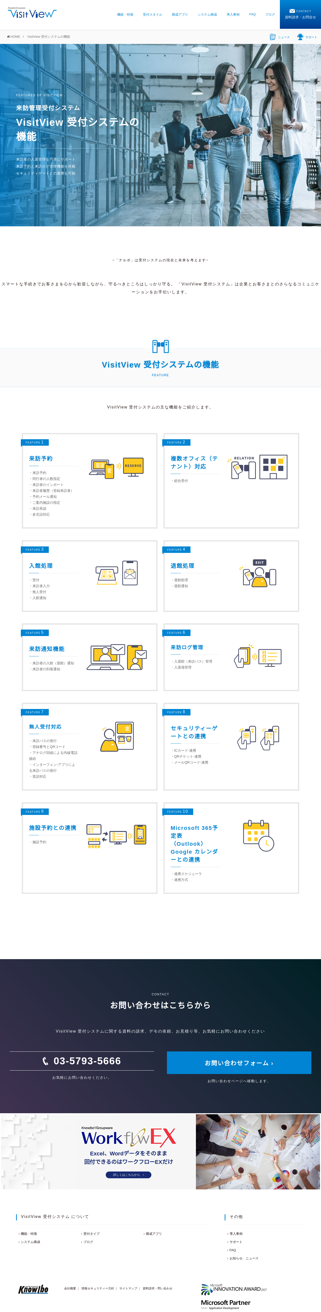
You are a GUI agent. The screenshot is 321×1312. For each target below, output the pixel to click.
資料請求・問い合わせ (157, 1288)
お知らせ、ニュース (244, 1258)
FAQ (252, 14)
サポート (307, 36)
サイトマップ (128, 1288)
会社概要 (70, 1288)
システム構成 (207, 14)
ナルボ (125, 260)
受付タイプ (91, 1234)
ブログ (270, 14)
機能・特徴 (125, 14)
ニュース (280, 36)
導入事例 (233, 14)
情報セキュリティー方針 (97, 1288)
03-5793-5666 (87, 1060)
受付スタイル (152, 14)
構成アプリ (180, 14)
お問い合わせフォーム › (239, 1063)
